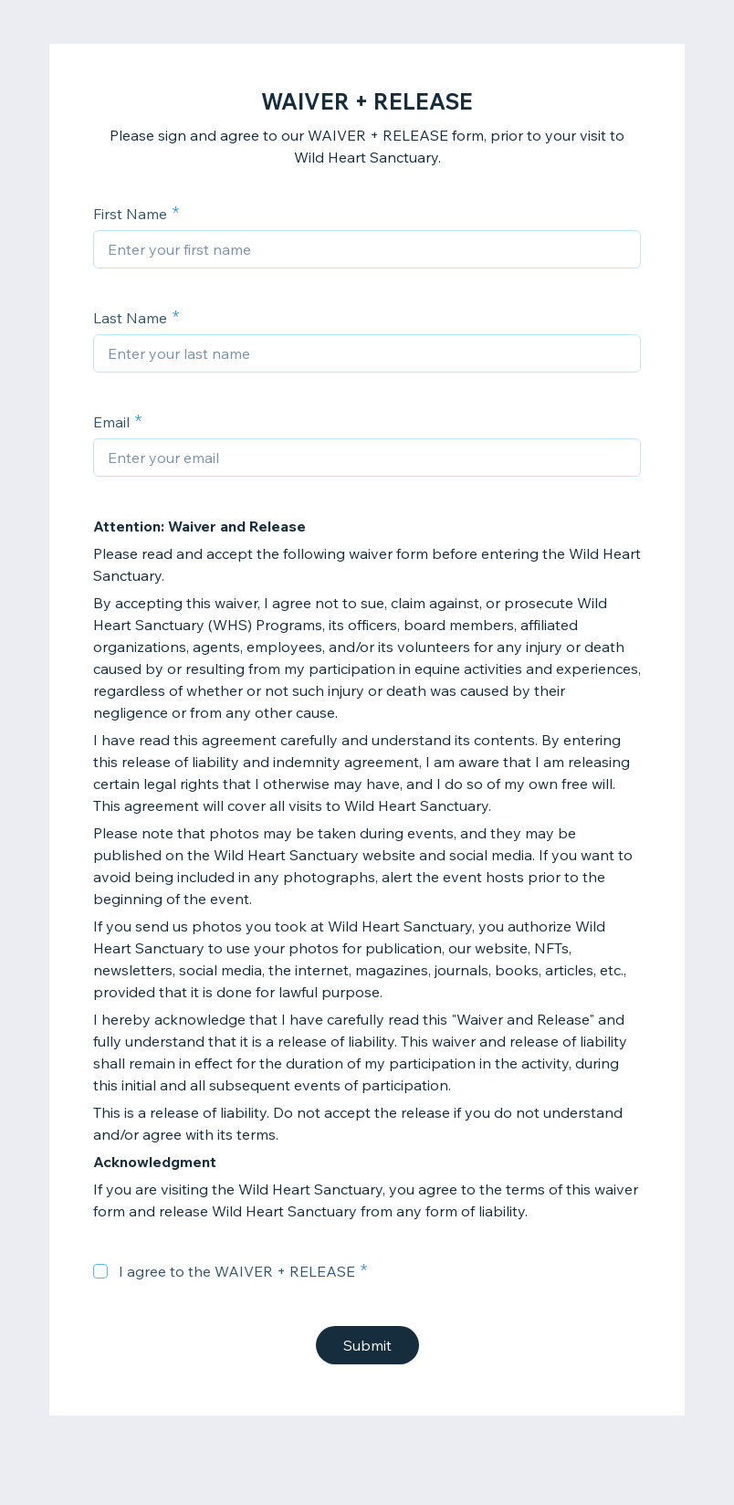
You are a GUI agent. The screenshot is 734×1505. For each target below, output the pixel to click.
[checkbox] (100, 1271)
